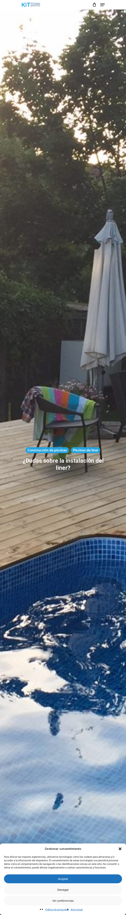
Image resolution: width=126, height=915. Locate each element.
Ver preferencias (63, 900)
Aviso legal (77, 909)
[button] (120, 849)
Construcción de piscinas (47, 450)
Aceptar (63, 879)
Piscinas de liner (85, 450)
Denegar (63, 889)
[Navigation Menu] (102, 5)
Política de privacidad (57, 909)
